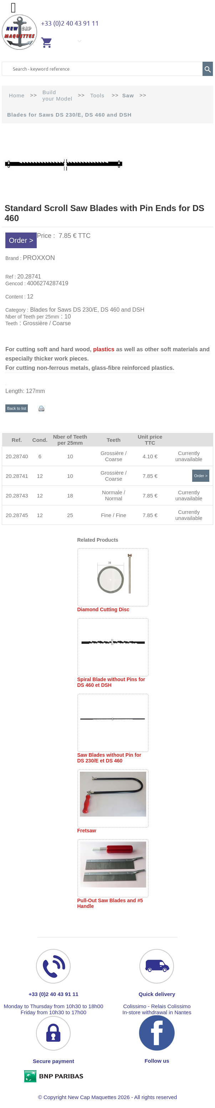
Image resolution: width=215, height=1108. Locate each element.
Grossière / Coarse (114, 456)
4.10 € (150, 456)
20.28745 (17, 515)
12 (40, 476)
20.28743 (17, 495)
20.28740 (17, 456)
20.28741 (17, 476)
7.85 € (150, 476)
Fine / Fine (113, 515)
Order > (21, 240)
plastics (103, 349)
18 (70, 495)
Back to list (16, 408)
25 (70, 515)
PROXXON (39, 257)
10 (70, 456)
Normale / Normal (113, 495)
